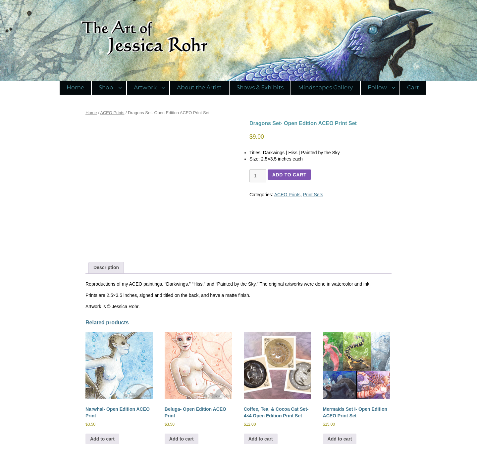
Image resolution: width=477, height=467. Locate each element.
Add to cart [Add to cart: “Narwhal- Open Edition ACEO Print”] (102, 439)
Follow (377, 87)
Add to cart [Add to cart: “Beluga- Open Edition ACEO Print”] (181, 439)
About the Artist (199, 87)
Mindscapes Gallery (325, 87)
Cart (413, 87)
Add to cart (289, 174)
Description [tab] (106, 267)
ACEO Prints (112, 112)
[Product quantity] (257, 175)
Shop (106, 87)
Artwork (145, 87)
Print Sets (313, 194)
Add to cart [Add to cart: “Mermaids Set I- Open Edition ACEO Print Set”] (340, 439)
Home (75, 87)
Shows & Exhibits (260, 87)
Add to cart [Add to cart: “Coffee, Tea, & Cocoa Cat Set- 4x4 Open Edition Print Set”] (260, 439)
